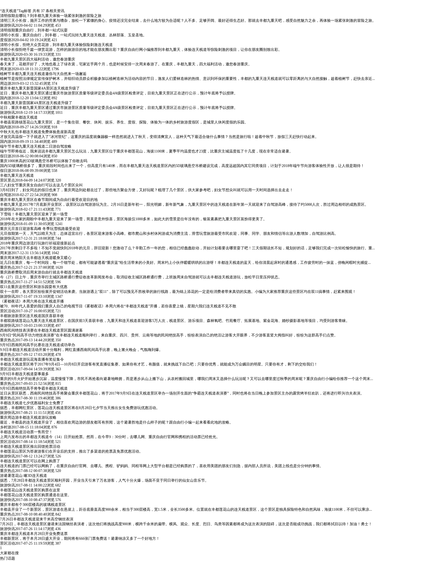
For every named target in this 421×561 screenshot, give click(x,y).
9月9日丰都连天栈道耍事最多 (24, 374)
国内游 (5, 98)
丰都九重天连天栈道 (17, 175)
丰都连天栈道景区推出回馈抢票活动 (30, 447)
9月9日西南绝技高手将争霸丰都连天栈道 (34, 388)
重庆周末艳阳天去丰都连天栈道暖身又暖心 (35, 258)
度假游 (5, 40)
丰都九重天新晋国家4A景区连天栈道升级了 (36, 103)
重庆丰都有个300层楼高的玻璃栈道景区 (33, 505)
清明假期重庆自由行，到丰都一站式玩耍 (34, 30)
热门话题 (7, 558)
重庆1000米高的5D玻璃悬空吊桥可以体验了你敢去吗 (43, 161)
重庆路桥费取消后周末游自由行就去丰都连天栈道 (41, 272)
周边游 (5, 83)
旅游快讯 (7, 25)
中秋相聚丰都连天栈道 (19, 117)
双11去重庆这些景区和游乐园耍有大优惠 (33, 287)
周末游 (5, 69)
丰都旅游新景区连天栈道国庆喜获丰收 (32, 316)
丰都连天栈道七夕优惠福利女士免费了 (32, 403)
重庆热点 (7, 267)
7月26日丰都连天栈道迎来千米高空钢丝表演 (36, 519)
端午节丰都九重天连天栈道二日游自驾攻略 (35, 146)
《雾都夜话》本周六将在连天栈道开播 (32, 301)
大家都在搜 (9, 553)
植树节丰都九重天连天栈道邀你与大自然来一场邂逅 (43, 74)
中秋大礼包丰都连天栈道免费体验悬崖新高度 (37, 132)
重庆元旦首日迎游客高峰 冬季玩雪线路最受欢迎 (40, 229)
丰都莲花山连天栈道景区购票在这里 (30, 490)
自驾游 (5, 195)
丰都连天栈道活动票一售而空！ (26, 432)
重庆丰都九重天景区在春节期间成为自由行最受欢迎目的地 (49, 200)
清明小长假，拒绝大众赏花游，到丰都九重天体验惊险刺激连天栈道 (56, 45)
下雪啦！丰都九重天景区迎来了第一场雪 (34, 214)
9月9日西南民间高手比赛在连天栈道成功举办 (37, 345)
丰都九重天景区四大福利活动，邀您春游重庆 (37, 59)
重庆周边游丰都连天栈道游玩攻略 (28, 418)
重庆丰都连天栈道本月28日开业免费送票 (34, 534)
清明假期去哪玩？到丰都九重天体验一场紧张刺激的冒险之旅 (50, 16)
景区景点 (7, 180)
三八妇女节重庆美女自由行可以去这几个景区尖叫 (41, 185)
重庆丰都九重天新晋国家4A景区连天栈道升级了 (40, 88)
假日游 (5, 156)
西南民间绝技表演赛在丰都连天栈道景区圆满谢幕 (41, 330)
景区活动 (7, 311)
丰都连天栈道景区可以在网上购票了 (30, 461)
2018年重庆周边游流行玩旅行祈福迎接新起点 (37, 243)
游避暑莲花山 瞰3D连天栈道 (23, 476)
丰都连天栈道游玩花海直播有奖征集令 (32, 359)
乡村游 (5, 427)
